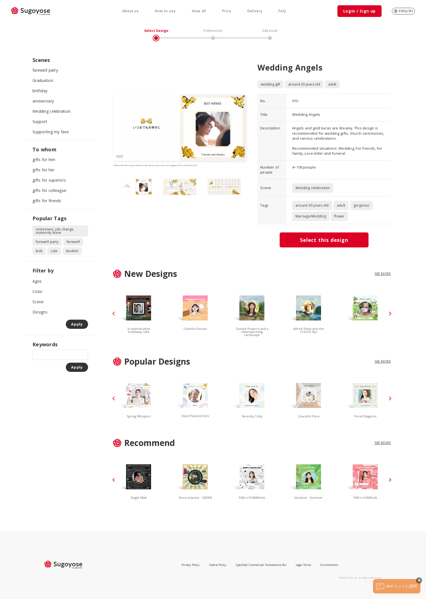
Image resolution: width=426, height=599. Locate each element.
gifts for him (44, 159)
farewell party (45, 70)
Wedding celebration (51, 111)
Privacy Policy (190, 565)
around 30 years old (304, 84)
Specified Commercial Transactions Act (260, 565)
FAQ (282, 11)
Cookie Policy (217, 565)
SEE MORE (383, 273)
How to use (165, 11)
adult (332, 84)
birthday (39, 90)
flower (339, 216)
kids (39, 251)
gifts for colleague (49, 190)
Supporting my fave (50, 131)
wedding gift (270, 84)
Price (226, 11)
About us (130, 11)
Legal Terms (303, 565)
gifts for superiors (49, 180)
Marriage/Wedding (310, 216)
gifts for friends (46, 200)
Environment (329, 565)
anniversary (43, 101)
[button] (114, 313)
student (72, 251)
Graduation (42, 80)
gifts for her (43, 169)
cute (54, 251)
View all (199, 11)
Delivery (254, 11)
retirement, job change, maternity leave (55, 231)
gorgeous (361, 205)
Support (39, 121)
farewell (73, 241)
